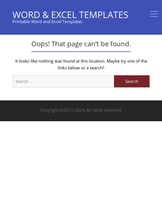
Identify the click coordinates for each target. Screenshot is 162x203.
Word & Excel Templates (70, 14)
